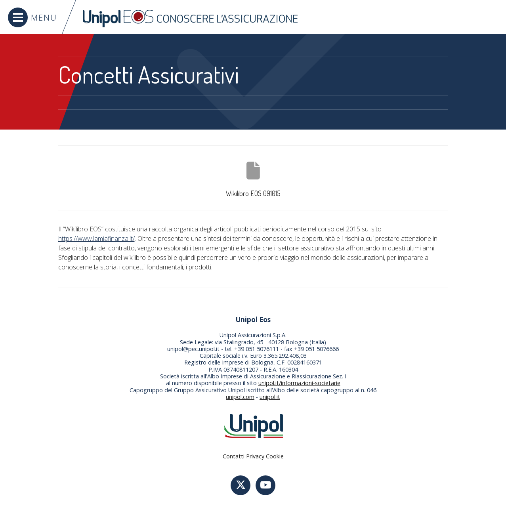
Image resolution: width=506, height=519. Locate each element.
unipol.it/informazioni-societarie (299, 383)
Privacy (255, 456)
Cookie (275, 456)
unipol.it (270, 397)
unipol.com (240, 397)
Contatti (233, 456)
